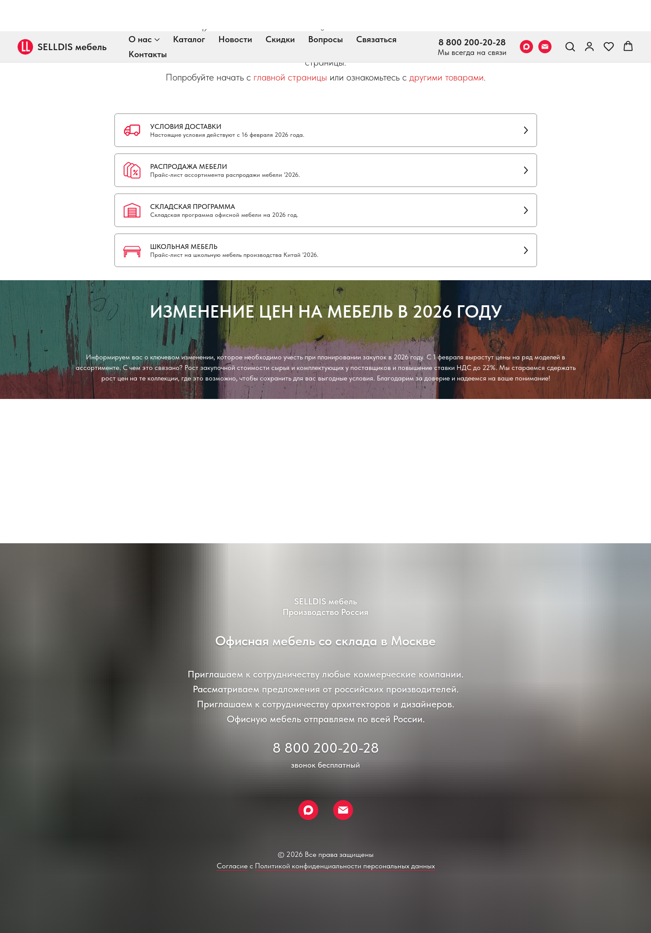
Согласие (232, 865)
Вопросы (325, 8)
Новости (235, 8)
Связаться (376, 8)
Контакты (148, 23)
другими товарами (446, 77)
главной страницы (290, 77)
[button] (570, 15)
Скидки (280, 8)
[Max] (526, 15)
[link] (589, 15)
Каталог (189, 8)
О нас (140, 8)
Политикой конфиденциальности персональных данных (345, 865)
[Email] (545, 15)
